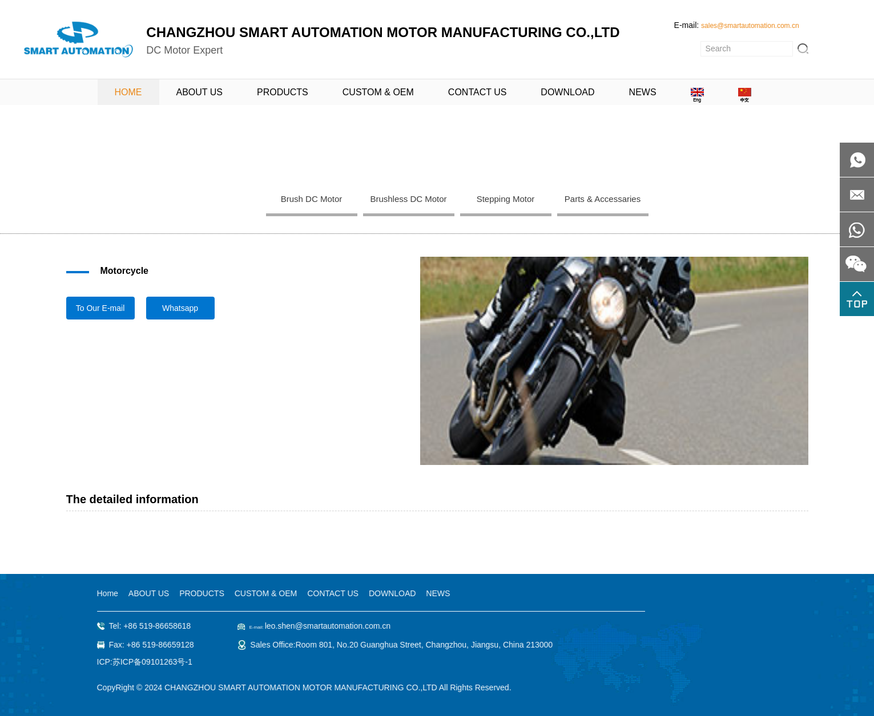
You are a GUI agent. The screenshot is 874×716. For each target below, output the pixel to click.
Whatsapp (180, 308)
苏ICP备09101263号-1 (152, 661)
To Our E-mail (100, 308)
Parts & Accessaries (603, 199)
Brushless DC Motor (408, 199)
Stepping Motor (506, 199)
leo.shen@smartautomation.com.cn (327, 625)
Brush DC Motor (312, 199)
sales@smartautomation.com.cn (750, 26)
